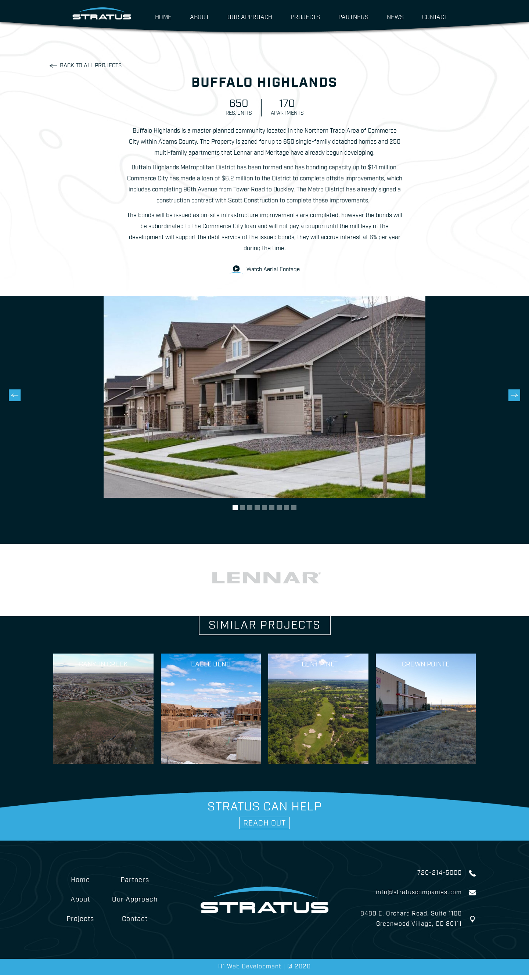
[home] (101, 11)
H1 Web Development (250, 967)
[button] (14, 420)
